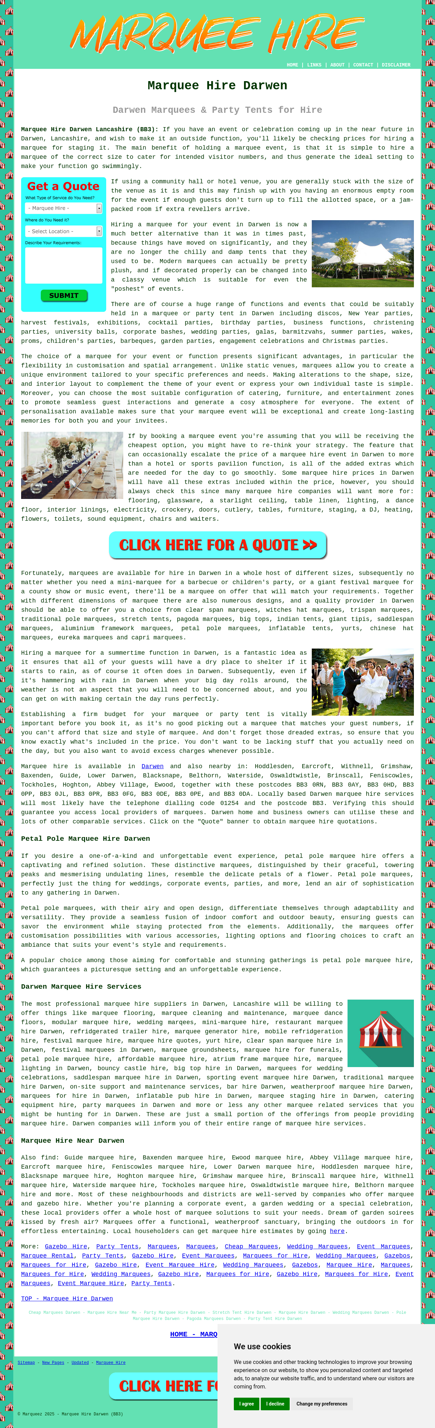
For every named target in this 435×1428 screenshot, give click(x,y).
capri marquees (157, 637)
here (337, 1231)
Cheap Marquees (251, 1246)
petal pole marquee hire (330, 856)
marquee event (259, 148)
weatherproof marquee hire (337, 1086)
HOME (293, 65)
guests (142, 662)
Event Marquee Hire (180, 1265)
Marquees (162, 1246)
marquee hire (358, 794)
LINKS (314, 65)
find (48, 1157)
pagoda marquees (204, 619)
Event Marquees (383, 1246)
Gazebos (397, 1255)
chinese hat (392, 628)
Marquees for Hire (275, 1255)
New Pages (53, 1363)
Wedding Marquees (317, 1246)
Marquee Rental (47, 1255)
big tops (254, 619)
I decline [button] (275, 1404)
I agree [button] (246, 1404)
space (364, 200)
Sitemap (26, 1363)
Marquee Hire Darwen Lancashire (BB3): (90, 129)
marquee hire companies (288, 491)
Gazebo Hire (66, 1246)
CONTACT (363, 65)
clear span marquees (222, 610)
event (150, 200)
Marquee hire (44, 766)
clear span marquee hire (289, 1040)
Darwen (153, 766)
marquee (401, 1194)
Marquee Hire (349, 1265)
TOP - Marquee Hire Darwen (67, 1298)
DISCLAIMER (396, 65)
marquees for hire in (60, 1096)
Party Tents (117, 1246)
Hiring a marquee (51, 653)
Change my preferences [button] (321, 1404)
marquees (188, 812)
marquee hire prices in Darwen (358, 473)
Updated (79, 1363)
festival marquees (83, 1050)
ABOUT (338, 65)
